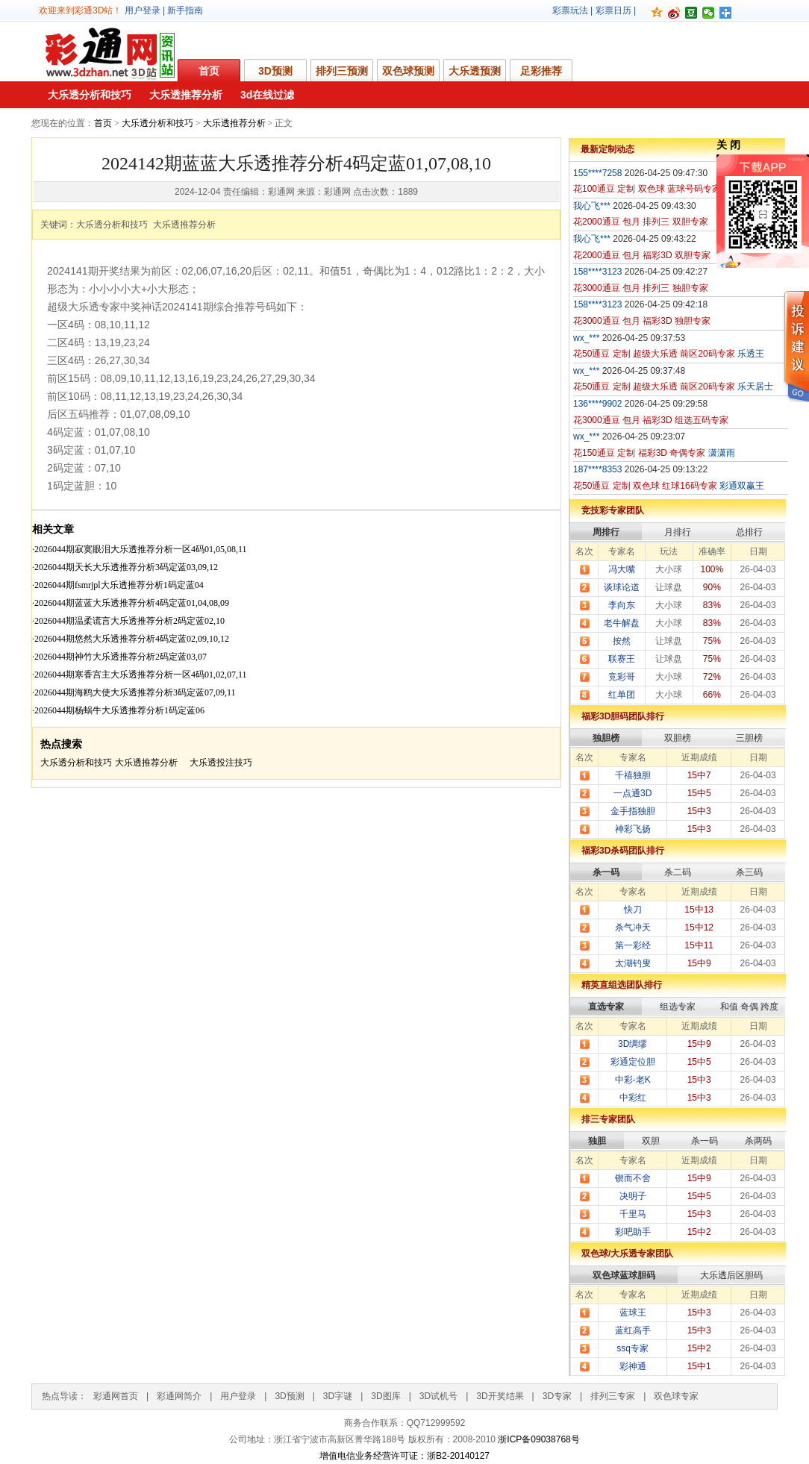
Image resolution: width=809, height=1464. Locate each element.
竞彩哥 (621, 677)
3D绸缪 (632, 1044)
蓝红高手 (633, 1330)
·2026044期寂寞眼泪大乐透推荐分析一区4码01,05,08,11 (139, 549)
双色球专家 (676, 1396)
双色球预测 (408, 71)
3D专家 (557, 1396)
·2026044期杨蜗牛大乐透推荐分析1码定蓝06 (118, 710)
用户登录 (142, 10)
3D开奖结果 (499, 1396)
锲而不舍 (633, 1178)
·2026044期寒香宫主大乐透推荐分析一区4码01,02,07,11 (139, 674)
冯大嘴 (621, 569)
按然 (622, 641)
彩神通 (632, 1366)
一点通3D (632, 793)
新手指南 (185, 10)
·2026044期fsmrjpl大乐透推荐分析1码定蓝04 (118, 585)
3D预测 (275, 71)
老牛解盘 (622, 623)
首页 (209, 71)
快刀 (633, 909)
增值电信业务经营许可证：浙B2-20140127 (404, 1456)
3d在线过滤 (267, 95)
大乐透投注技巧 (221, 762)
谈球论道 (622, 587)
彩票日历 (613, 10)
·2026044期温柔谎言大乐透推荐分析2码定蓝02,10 (128, 621)
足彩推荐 (541, 71)
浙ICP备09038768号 (538, 1439)
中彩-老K (633, 1079)
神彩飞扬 (633, 829)
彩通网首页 (115, 1396)
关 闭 (728, 145)
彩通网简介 (179, 1396)
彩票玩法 (570, 10)
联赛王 (621, 659)
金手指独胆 (632, 811)
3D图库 (385, 1396)
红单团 (621, 694)
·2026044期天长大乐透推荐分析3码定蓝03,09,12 (125, 567)
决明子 (632, 1196)
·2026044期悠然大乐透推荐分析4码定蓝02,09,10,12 (130, 639)
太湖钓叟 (633, 963)
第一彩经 (633, 945)
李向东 (621, 605)
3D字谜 (337, 1396)
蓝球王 (632, 1312)
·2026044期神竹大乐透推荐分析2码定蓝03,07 (119, 656)
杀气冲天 (633, 927)
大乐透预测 (475, 71)
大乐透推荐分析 (185, 95)
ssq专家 (632, 1348)
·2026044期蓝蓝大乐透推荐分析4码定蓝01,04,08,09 (130, 603)
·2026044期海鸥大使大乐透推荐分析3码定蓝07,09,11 (134, 692)
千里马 (632, 1214)
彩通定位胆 (632, 1062)
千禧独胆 (633, 775)
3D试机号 (438, 1396)
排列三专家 (612, 1396)
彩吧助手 (633, 1232)
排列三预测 (342, 71)
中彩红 (632, 1097)
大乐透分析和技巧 (89, 95)
